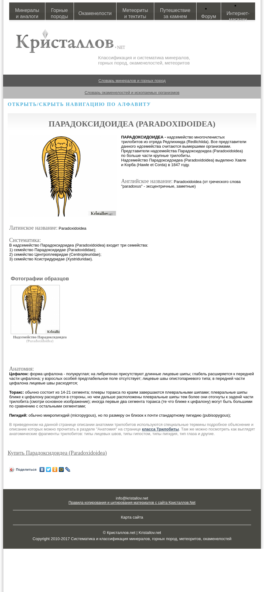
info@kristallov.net (132, 498)
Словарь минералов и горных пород (132, 80)
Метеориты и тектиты (135, 13)
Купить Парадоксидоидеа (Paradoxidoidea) (57, 453)
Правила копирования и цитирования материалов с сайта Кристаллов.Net (132, 502)
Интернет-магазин (238, 16)
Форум (208, 16)
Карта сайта (132, 517)
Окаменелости (95, 13)
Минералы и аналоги (27, 13)
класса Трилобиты (160, 429)
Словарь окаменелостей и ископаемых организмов (132, 92)
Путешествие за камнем (175, 13)
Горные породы (59, 13)
